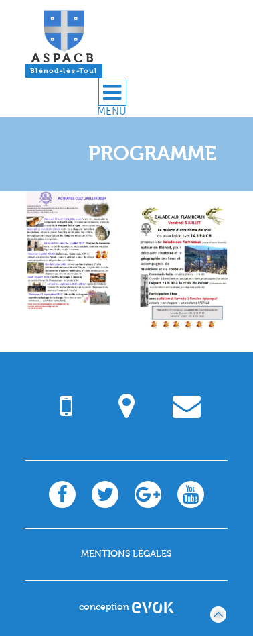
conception (127, 607)
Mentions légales (126, 554)
